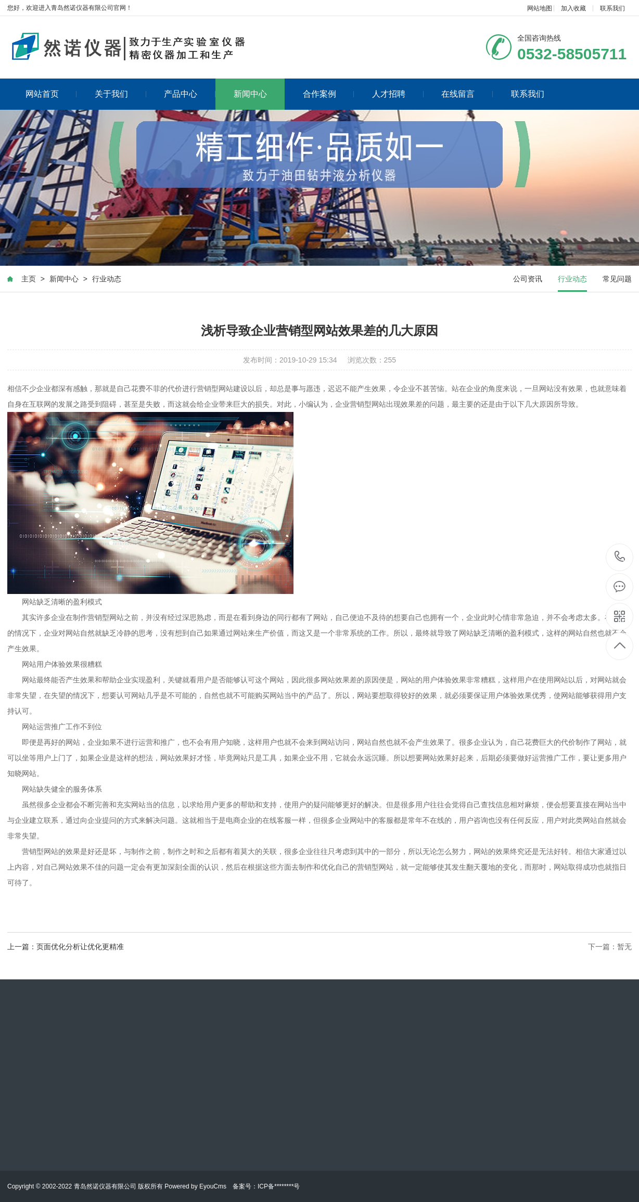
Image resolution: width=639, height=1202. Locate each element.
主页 (28, 280)
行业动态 (106, 280)
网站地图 (539, 8)
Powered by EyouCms (194, 1186)
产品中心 (189, 93)
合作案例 (328, 93)
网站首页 (51, 93)
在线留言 (467, 93)
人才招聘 (398, 93)
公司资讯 (527, 280)
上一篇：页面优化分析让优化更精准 (65, 948)
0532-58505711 (620, 557)
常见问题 (617, 280)
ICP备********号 (279, 1186)
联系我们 (612, 8)
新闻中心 (250, 93)
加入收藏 (573, 8)
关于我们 (120, 93)
